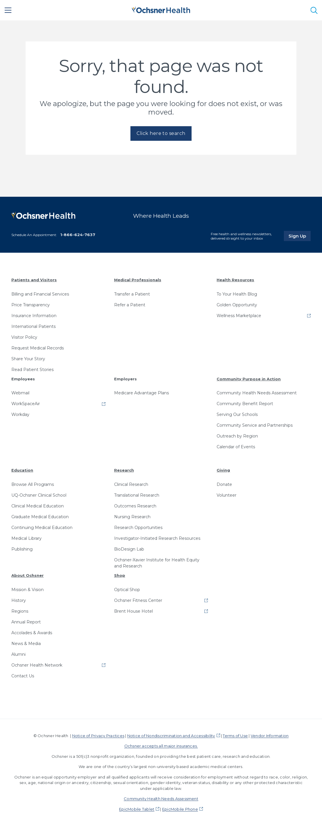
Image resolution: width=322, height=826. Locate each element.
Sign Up (300, 236)
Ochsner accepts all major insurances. (161, 746)
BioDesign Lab (129, 549)
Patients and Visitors (34, 279)
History (18, 600)
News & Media (26, 643)
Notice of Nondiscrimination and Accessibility (171, 735)
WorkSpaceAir (25, 403)
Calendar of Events (236, 446)
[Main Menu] (8, 10)
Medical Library (26, 538)
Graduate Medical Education (40, 516)
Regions (19, 611)
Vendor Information (270, 735)
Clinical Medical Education (37, 506)
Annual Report (26, 622)
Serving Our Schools (237, 414)
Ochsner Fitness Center (138, 600)
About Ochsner (27, 575)
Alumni (18, 654)
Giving (223, 470)
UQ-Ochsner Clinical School (38, 495)
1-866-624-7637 (77, 234)
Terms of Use (235, 735)
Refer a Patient (129, 304)
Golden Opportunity (237, 304)
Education (22, 470)
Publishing (22, 549)
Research (124, 470)
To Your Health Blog (237, 294)
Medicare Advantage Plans (141, 393)
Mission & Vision (27, 589)
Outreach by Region (237, 436)
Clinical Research (131, 484)
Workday (20, 414)
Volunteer (226, 495)
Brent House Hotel (133, 611)
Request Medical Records (37, 348)
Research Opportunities (138, 527)
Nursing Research (132, 516)
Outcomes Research (135, 506)
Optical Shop (127, 589)
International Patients (33, 326)
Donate (224, 484)
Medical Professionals (137, 279)
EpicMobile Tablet (136, 809)
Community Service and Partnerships (255, 425)
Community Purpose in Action (249, 379)
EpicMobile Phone (180, 809)
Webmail (20, 393)
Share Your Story (28, 358)
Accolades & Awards (31, 632)
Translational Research (136, 495)
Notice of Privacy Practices (98, 735)
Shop (119, 575)
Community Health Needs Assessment (257, 393)
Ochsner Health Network (36, 665)
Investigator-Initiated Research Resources (157, 538)
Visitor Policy (24, 337)
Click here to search (161, 133)
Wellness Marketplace (239, 315)
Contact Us (22, 676)
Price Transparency (30, 304)
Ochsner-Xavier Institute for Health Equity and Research (156, 563)
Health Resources (235, 279)
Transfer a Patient (132, 294)
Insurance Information (33, 315)
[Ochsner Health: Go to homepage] (161, 9)
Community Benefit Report (245, 403)
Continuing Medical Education (41, 527)
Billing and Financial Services (40, 294)
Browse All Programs (32, 484)
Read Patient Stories (32, 369)
